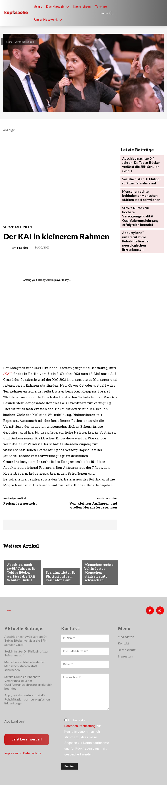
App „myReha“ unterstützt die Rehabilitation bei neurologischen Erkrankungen (140, 222)
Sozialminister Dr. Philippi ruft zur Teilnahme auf (59, 577)
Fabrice (22, 247)
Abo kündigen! (14, 720)
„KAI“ (7, 373)
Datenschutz (32, 752)
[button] (106, 13)
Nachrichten (17, 559)
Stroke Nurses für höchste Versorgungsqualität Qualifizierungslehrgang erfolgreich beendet (140, 204)
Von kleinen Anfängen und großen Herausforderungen (93, 505)
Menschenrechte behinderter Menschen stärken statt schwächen (98, 575)
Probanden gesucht (20, 503)
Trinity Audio (46, 280)
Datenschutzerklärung (79, 725)
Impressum (12, 752)
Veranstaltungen (24, 41)
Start (9, 41)
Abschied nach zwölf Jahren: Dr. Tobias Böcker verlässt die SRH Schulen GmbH (20, 573)
